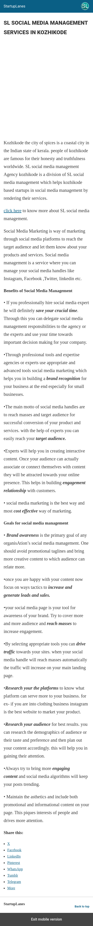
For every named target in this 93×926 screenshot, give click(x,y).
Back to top (82, 906)
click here (12, 210)
